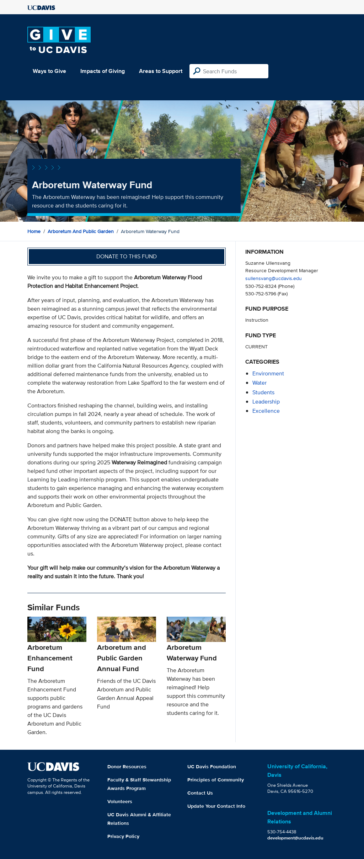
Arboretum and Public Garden (81, 231)
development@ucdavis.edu (295, 837)
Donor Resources (126, 766)
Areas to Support (160, 71)
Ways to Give (49, 71)
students (263, 392)
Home (34, 231)
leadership (266, 401)
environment (268, 373)
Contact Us (200, 792)
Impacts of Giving (102, 71)
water (259, 383)
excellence (266, 411)
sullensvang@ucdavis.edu (273, 278)
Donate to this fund (126, 256)
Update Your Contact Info (216, 806)
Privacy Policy (123, 836)
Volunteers (119, 801)
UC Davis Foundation (211, 766)
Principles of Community (215, 779)
